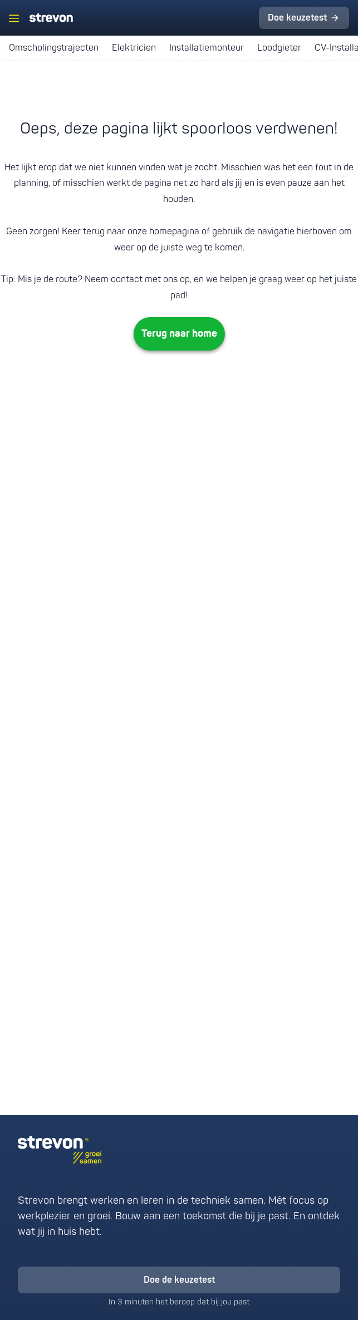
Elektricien (134, 47)
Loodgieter (279, 47)
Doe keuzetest (297, 17)
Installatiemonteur (206, 47)
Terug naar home (179, 333)
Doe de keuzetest (179, 1279)
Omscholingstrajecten (54, 47)
